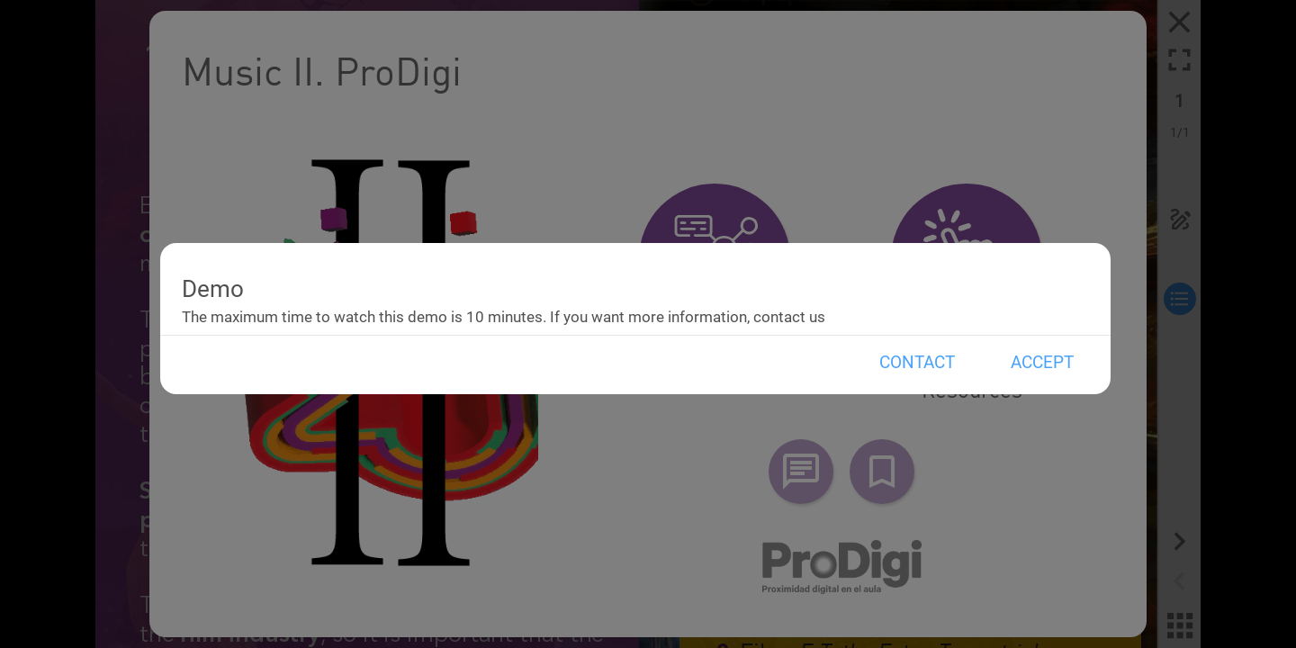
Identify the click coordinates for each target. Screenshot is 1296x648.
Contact (917, 362)
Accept (1042, 362)
